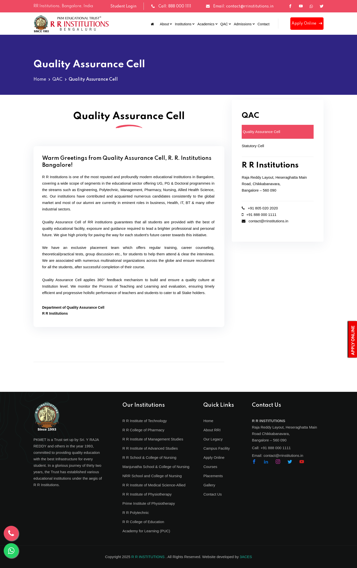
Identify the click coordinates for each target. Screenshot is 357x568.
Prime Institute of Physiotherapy (148, 503)
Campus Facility (216, 448)
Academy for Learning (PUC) (146, 531)
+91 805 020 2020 (260, 208)
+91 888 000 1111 (259, 214)
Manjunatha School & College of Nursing (155, 467)
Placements (213, 476)
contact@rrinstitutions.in (265, 221)
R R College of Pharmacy (143, 430)
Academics (205, 24)
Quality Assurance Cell (261, 132)
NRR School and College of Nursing (152, 476)
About (164, 24)
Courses (210, 467)
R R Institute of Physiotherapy (147, 494)
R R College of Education (143, 522)
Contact (263, 24)
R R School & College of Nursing (149, 457)
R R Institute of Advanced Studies (150, 448)
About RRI (211, 430)
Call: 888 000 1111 (174, 6)
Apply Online (307, 24)
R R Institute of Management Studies (152, 439)
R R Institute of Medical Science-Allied (153, 485)
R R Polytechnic (135, 512)
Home (39, 79)
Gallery (209, 485)
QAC (224, 24)
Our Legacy (213, 439)
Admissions (243, 24)
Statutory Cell (253, 146)
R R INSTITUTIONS (148, 557)
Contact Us (212, 494)
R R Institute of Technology (144, 421)
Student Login (123, 6)
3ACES (246, 557)
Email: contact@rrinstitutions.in (243, 6)
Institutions (183, 24)
